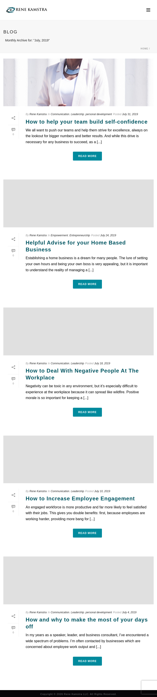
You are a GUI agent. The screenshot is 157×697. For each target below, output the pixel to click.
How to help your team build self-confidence (87, 122)
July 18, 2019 (102, 363)
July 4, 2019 (129, 612)
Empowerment (59, 235)
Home (144, 48)
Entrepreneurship (79, 235)
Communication (60, 114)
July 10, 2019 (102, 491)
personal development (99, 114)
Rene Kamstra (38, 114)
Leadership (77, 114)
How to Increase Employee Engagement (80, 498)
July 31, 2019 (130, 114)
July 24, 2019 (108, 235)
